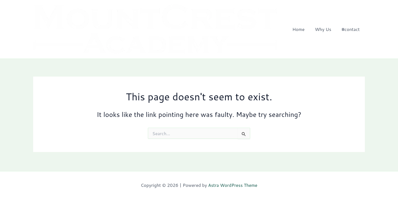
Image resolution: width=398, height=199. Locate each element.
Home (302, 29)
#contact (351, 29)
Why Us (325, 29)
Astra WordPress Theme (233, 185)
